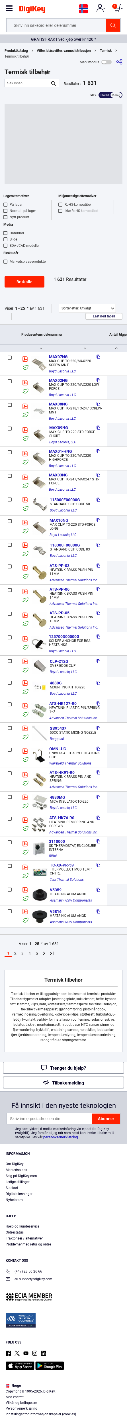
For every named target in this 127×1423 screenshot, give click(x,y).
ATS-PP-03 (59, 565)
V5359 (56, 890)
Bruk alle (24, 282)
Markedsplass (16, 1170)
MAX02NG (58, 380)
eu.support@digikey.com (29, 1279)
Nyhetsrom (14, 1200)
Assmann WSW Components (71, 900)
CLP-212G (59, 661)
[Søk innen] (27, 83)
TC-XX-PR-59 (62, 865)
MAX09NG (58, 427)
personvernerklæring (60, 1137)
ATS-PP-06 (59, 589)
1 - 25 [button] (20, 308)
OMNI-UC (57, 749)
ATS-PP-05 (59, 613)
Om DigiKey (15, 1164)
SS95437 (58, 728)
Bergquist (57, 739)
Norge (13, 1386)
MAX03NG (58, 475)
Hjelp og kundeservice (22, 1226)
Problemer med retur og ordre (28, 1244)
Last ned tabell (104, 316)
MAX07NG (58, 356)
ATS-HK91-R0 (62, 772)
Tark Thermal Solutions (67, 880)
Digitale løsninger (19, 1194)
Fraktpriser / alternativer (24, 1238)
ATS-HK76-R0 (61, 818)
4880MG (57, 797)
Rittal (53, 856)
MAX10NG (59, 520)
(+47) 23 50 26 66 (24, 1272)
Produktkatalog (16, 51)
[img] (32, 10)
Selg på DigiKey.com (21, 1176)
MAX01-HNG (60, 451)
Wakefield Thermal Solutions (70, 763)
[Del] (119, 62)
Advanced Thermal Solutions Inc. (74, 580)
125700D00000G (64, 636)
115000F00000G (65, 500)
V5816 (56, 911)
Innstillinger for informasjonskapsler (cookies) (41, 1414)
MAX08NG (58, 404)
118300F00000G (65, 545)
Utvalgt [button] (76, 308)
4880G (56, 683)
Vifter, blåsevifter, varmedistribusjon (64, 51)
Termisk (106, 51)
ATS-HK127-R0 (63, 703)
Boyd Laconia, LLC (62, 371)
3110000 (57, 841)
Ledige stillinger (18, 1182)
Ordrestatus (15, 1232)
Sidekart (12, 1188)
